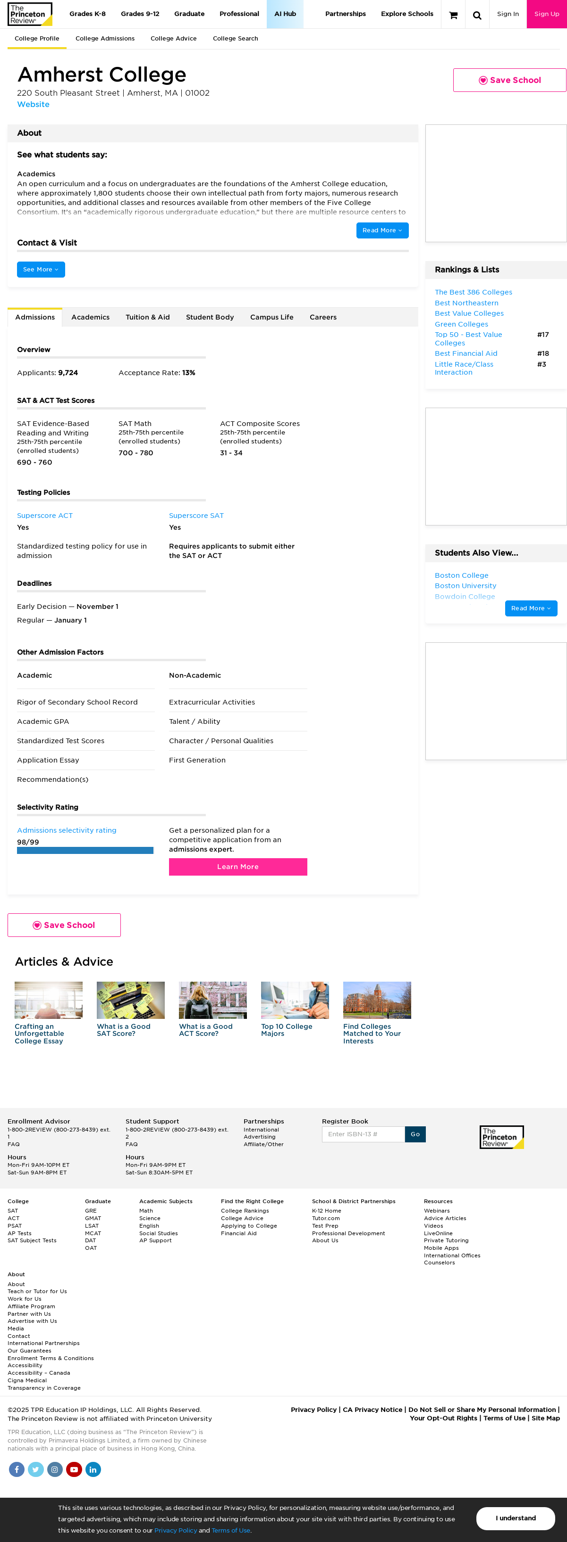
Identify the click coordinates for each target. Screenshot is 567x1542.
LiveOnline (438, 1233)
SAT (13, 1210)
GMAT (93, 1218)
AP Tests (20, 1233)
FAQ (14, 1144)
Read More (382, 230)
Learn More (238, 866)
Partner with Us (29, 1314)
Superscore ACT (45, 515)
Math (146, 1210)
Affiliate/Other (264, 1144)
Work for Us (25, 1299)
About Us (325, 1240)
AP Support (155, 1240)
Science (150, 1218)
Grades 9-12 (140, 13)
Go (415, 1134)
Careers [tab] (323, 317)
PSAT (15, 1225)
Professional (239, 13)
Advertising (260, 1136)
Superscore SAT (196, 515)
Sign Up (546, 13)
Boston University (466, 586)
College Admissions (105, 38)
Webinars (437, 1210)
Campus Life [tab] (272, 317)
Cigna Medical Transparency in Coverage (44, 1384)
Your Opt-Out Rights (443, 1418)
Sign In (508, 13)
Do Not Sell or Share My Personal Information (482, 1409)
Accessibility (25, 1365)
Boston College (462, 575)
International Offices (452, 1255)
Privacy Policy (175, 1530)
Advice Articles (445, 1218)
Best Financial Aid (466, 353)
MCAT (93, 1233)
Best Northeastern (467, 303)
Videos (433, 1225)
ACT (13, 1218)
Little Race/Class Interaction (464, 369)
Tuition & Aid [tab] (148, 317)
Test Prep (325, 1225)
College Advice (174, 38)
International (261, 1129)
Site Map (546, 1418)
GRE (91, 1210)
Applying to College (249, 1225)
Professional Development (348, 1233)
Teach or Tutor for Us (37, 1291)
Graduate (189, 13)
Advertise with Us (32, 1321)
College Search (235, 38)
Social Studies (158, 1233)
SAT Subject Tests (32, 1240)
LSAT (92, 1225)
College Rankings (245, 1210)
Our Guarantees (29, 1350)
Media (16, 1328)
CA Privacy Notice (372, 1409)
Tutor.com (326, 1218)
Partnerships (345, 13)
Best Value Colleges (469, 313)
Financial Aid (239, 1233)
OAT (91, 1248)
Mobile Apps (441, 1248)
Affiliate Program (31, 1306)
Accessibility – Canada (39, 1373)
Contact (19, 1336)
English (149, 1225)
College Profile (37, 38)
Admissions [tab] (35, 317)
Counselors (439, 1262)
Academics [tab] (90, 317)
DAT (90, 1240)
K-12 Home (326, 1210)
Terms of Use (231, 1530)
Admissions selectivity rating (67, 830)
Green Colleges (461, 324)
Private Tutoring (446, 1240)
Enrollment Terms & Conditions (51, 1358)
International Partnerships (44, 1343)
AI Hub (285, 13)
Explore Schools (407, 13)
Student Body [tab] (210, 317)
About (16, 1284)
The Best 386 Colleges (473, 292)
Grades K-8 (87, 13)
